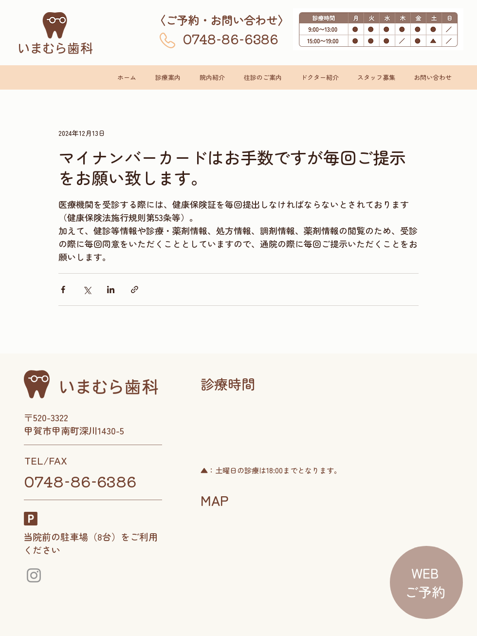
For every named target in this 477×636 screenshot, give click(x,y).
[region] (425, 583)
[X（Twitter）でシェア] (87, 289)
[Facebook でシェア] (63, 289)
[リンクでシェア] (134, 289)
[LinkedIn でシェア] (110, 289)
